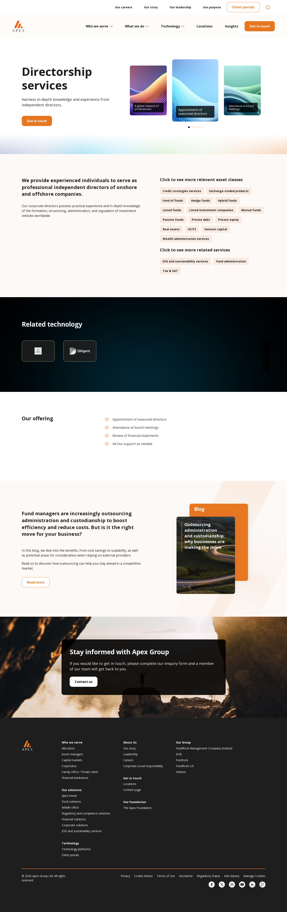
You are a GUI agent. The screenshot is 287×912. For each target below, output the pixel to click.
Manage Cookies (254, 876)
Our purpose (212, 7)
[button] (189, 127)
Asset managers (72, 754)
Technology (172, 26)
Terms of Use (166, 876)
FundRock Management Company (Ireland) (204, 748)
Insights (231, 26)
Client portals (243, 7)
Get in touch (260, 26)
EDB (179, 754)
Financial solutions (74, 819)
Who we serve (99, 26)
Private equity (228, 220)
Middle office (70, 807)
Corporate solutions (75, 825)
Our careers (123, 7)
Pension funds (173, 220)
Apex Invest (69, 796)
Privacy (125, 876)
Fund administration (231, 261)
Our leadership (180, 7)
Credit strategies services (182, 191)
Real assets (171, 229)
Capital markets (72, 760)
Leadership (130, 754)
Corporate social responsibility (143, 766)
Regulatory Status (208, 876)
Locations (204, 26)
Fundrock (182, 760)
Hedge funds (200, 200)
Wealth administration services (186, 239)
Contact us (83, 681)
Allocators (68, 748)
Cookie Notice (143, 876)
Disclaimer (186, 876)
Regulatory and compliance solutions (86, 813)
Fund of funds (173, 200)
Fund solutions (71, 801)
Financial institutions (75, 778)
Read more (35, 582)
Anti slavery (231, 876)
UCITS (192, 229)
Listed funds (172, 210)
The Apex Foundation (137, 808)
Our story (151, 7)
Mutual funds (251, 210)
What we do (136, 26)
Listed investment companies (211, 210)
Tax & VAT (170, 271)
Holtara (181, 772)
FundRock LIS (185, 766)
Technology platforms (76, 849)
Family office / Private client (80, 772)
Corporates (69, 766)
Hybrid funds (227, 200)
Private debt (201, 220)
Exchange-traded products (229, 191)
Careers (128, 760)
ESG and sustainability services (185, 261)
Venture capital (215, 229)
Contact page (132, 790)
